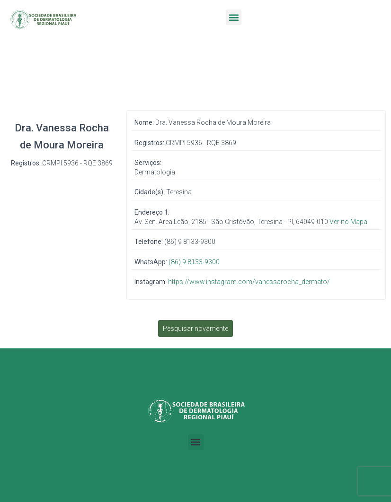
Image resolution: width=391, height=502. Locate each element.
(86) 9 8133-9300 (194, 262)
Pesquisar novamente (195, 328)
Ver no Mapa (348, 221)
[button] (233, 17)
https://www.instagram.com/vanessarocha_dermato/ (249, 282)
